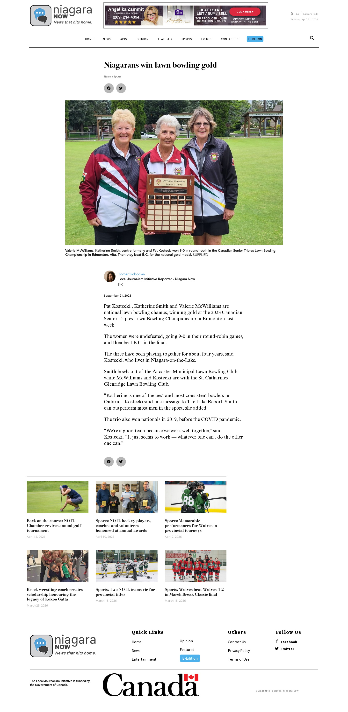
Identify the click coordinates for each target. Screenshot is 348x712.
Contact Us (237, 641)
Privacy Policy (239, 650)
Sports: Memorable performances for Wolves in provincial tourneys (191, 525)
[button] (312, 39)
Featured (187, 649)
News (136, 650)
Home (137, 641)
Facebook (290, 642)
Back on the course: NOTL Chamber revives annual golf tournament (54, 525)
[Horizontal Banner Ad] (186, 15)
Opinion (186, 640)
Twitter (289, 650)
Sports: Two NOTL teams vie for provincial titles (125, 591)
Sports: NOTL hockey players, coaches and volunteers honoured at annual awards (123, 525)
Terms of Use (238, 659)
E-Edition (190, 658)
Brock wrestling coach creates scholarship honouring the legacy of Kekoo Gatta (55, 594)
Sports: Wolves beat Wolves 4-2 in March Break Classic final (194, 591)
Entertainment (144, 659)
